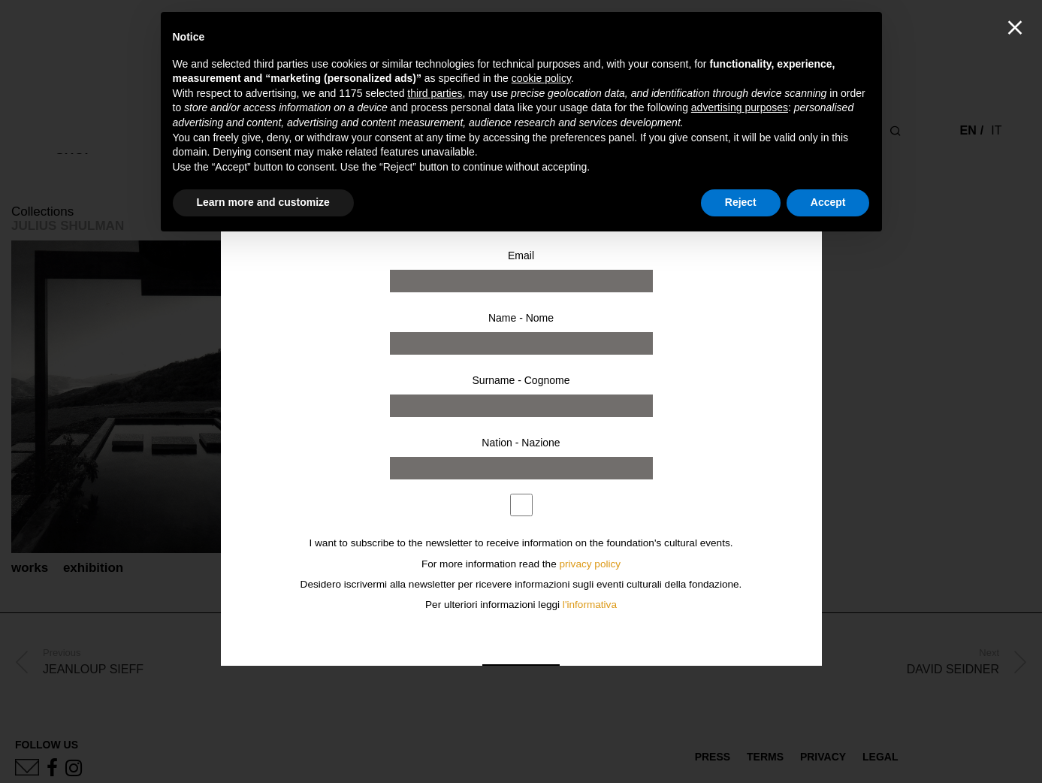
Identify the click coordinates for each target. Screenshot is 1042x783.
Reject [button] (741, 202)
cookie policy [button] (541, 78)
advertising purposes (739, 107)
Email (521, 255)
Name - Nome (521, 318)
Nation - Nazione (521, 443)
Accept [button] (828, 202)
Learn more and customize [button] (263, 202)
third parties (434, 93)
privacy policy (590, 564)
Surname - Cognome (521, 380)
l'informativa (590, 604)
